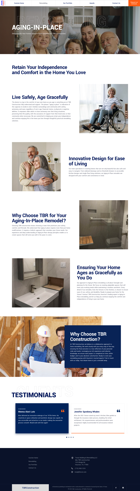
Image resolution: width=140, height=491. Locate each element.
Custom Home (33, 458)
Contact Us (32, 468)
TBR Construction (76, 489)
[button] (66, 437)
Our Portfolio (33, 465)
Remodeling (32, 461)
